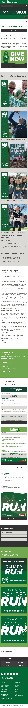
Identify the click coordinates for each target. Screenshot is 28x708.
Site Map (16, 689)
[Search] (6, 6)
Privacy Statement (4, 706)
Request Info (7, 665)
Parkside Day (13, 30)
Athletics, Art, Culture (5, 685)
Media (16, 694)
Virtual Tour (21, 665)
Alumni (16, 691)
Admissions (3, 683)
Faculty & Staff (3, 697)
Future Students (4, 691)
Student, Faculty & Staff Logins (6, 698)
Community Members (19, 695)
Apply (16, 687)
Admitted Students (4, 694)
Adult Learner (17, 697)
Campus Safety (17, 682)
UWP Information (4, 687)
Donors (16, 692)
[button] (24, 21)
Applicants (3, 692)
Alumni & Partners (4, 686)
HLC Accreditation (4, 689)
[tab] (14, 532)
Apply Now (7, 662)
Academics (3, 682)
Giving (4, 21)
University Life (3, 681)
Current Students (4, 695)
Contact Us (17, 685)
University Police (18, 681)
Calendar (16, 686)
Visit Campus (20, 662)
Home (2, 21)
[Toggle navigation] (26, 6)
